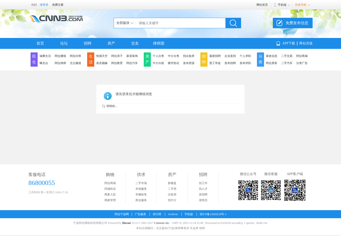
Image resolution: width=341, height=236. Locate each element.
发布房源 (188, 63)
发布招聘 (230, 63)
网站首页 (262, 4)
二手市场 (141, 183)
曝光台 (44, 63)
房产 (111, 43)
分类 (260, 59)
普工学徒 (215, 63)
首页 (40, 43)
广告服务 (140, 214)
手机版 (188, 214)
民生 (34, 59)
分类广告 (302, 63)
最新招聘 (215, 56)
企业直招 (230, 56)
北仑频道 (75, 63)
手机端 (282, 4)
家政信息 (271, 56)
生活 (91, 59)
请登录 (44, 4)
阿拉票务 (271, 63)
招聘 (87, 43)
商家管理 (110, 200)
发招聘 (203, 194)
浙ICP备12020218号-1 (213, 214)
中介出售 (173, 56)
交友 (135, 43)
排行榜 (157, 214)
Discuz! (126, 223)
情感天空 (102, 56)
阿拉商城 (302, 56)
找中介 (172, 200)
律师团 (158, 43)
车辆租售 (141, 194)
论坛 (64, 43)
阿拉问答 (75, 56)
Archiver (173, 214)
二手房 (172, 188)
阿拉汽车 (132, 63)
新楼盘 (172, 183)
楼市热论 (173, 63)
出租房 (172, 194)
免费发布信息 (297, 23)
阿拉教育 (117, 63)
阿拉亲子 (117, 56)
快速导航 (300, 4)
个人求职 (245, 56)
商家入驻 (110, 194)
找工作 (203, 183)
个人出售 (158, 56)
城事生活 (45, 56)
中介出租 (158, 63)
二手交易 (286, 56)
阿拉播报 (60, 56)
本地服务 (141, 188)
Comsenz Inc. (162, 223)
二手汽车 (286, 63)
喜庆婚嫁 (102, 63)
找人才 (203, 188)
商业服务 (141, 200)
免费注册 (57, 4)
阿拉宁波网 (122, 214)
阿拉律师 (60, 63)
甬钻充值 (306, 43)
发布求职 (245, 63)
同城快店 (110, 188)
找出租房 (188, 56)
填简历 (203, 200)
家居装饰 (132, 56)
